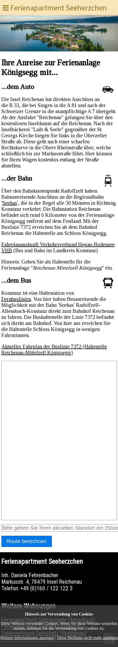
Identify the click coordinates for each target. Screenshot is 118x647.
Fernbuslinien (16, 299)
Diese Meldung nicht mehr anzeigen (87, 637)
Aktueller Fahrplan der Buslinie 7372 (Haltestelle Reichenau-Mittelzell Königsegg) (54, 349)
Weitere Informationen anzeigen (27, 637)
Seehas (9, 203)
